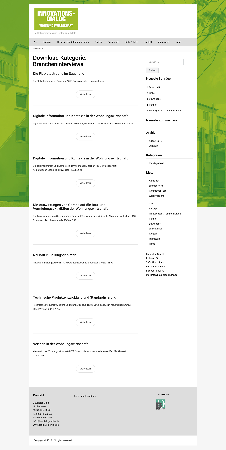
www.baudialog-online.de (46, 424)
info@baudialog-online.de (46, 421)
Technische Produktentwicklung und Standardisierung (74, 297)
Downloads (113, 42)
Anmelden (154, 180)
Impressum (163, 42)
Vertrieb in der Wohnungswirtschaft (60, 344)
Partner (98, 42)
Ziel (35, 42)
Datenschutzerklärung (85, 396)
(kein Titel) (154, 87)
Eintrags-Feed (156, 185)
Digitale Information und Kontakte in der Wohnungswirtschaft (80, 116)
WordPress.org (156, 195)
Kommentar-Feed (157, 190)
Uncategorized (156, 163)
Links (152, 93)
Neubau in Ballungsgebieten (54, 255)
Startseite (37, 49)
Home (178, 42)
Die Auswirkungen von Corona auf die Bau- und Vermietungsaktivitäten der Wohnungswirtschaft (70, 207)
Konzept (47, 42)
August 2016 (155, 141)
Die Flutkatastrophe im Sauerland (58, 74)
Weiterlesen (86, 94)
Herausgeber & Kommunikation (73, 42)
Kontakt (148, 42)
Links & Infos (131, 42)
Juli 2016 (154, 145)
